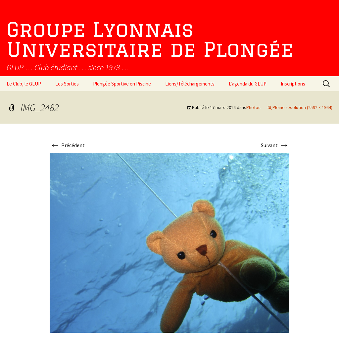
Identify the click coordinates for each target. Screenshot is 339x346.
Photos (253, 107)
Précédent (67, 145)
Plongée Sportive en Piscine (122, 84)
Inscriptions (293, 84)
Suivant (275, 145)
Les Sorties (67, 84)
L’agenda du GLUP (247, 84)
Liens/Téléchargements (190, 84)
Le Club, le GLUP (24, 84)
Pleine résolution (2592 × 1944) (302, 107)
